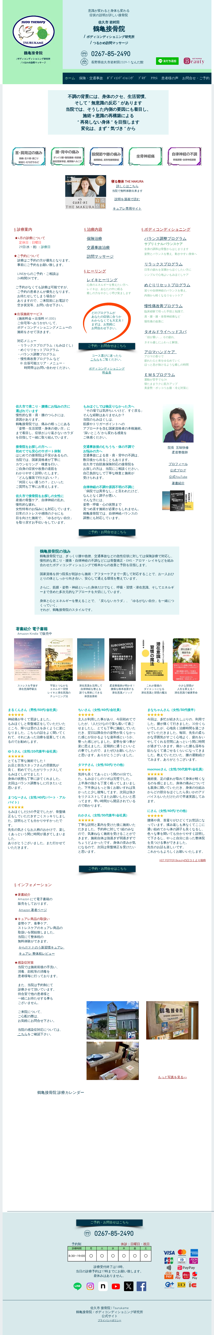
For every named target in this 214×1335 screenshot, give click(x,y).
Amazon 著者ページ (33, 910)
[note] (103, 1286)
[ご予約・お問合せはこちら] (107, 346)
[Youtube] (116, 1286)
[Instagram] (90, 1286)
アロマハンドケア (160, 352)
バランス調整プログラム (165, 239)
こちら (94, 360)
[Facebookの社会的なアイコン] (141, 1286)
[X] (128, 1286)
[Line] (77, 1286)
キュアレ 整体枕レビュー (37, 954)
